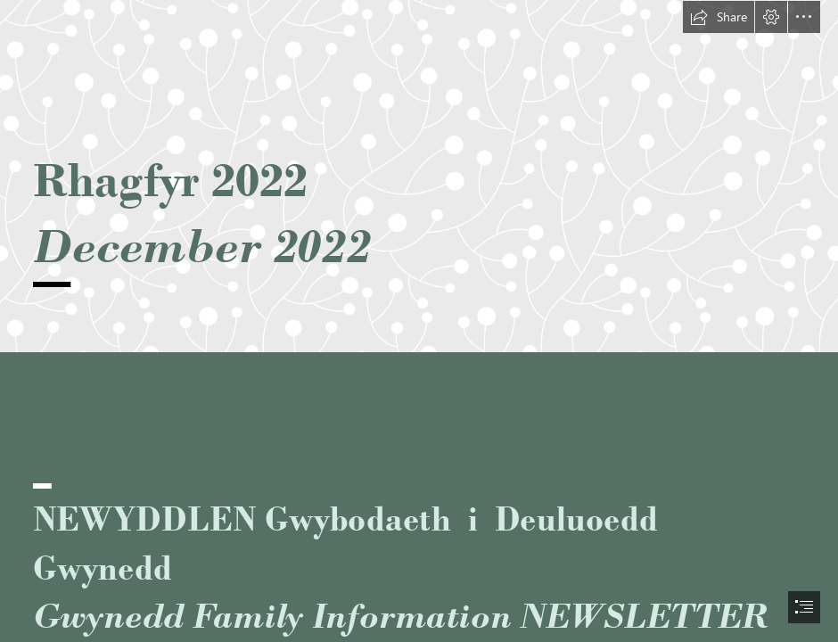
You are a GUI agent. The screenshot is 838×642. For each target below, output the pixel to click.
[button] (718, 17)
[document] (419, 321)
